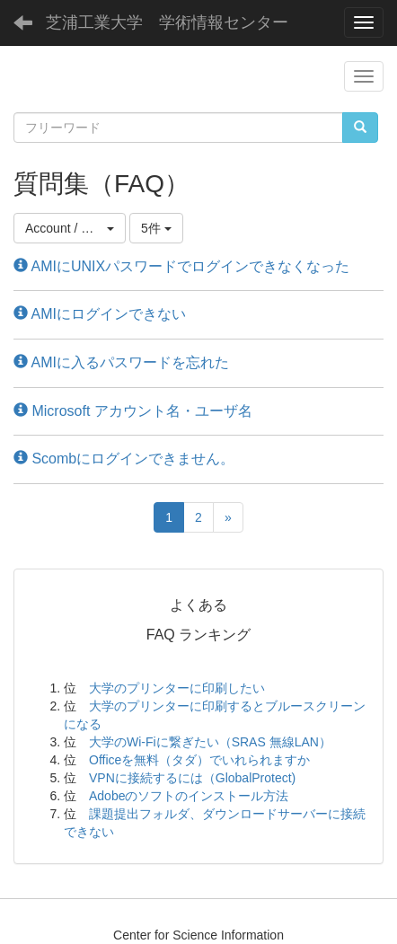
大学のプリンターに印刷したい (177, 688)
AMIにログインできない (99, 314)
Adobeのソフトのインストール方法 (188, 796)
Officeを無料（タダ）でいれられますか (199, 760)
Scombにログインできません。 (123, 458)
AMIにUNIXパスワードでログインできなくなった (181, 266)
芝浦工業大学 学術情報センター (167, 22)
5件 (156, 228)
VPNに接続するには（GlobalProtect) (192, 778)
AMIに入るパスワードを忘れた (121, 362)
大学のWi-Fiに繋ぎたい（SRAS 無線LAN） (210, 742)
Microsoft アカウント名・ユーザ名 (132, 411)
